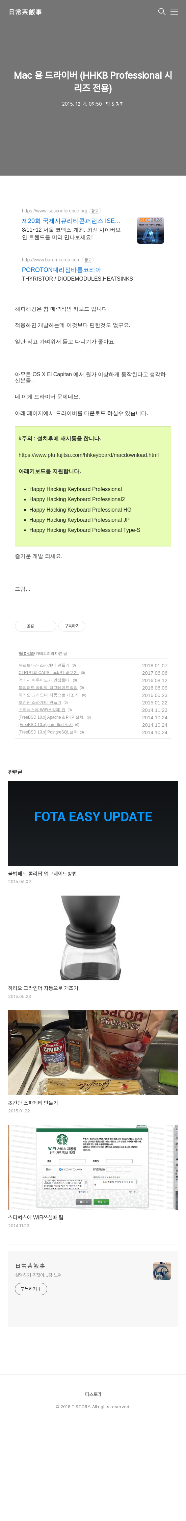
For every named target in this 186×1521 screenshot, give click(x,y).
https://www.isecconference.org (54, 210)
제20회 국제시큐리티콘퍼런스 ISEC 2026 (70, 221)
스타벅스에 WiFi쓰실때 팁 (42, 804)
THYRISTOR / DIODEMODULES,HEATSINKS (77, 279)
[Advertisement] (93, 649)
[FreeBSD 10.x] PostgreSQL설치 (48, 826)
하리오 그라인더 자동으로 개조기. (49, 789)
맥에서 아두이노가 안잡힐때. (45, 774)
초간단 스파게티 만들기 (40, 797)
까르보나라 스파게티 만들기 (44, 759)
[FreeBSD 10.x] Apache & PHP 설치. (51, 811)
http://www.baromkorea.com (51, 259)
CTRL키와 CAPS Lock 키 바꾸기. (49, 767)
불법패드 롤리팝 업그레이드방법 (48, 782)
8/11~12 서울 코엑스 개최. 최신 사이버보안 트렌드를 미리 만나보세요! (71, 233)
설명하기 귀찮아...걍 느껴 (38, 1369)
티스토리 (93, 1489)
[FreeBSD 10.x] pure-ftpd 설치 (46, 819)
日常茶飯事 (25, 12)
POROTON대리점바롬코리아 (61, 269)
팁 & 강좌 (26, 748)
